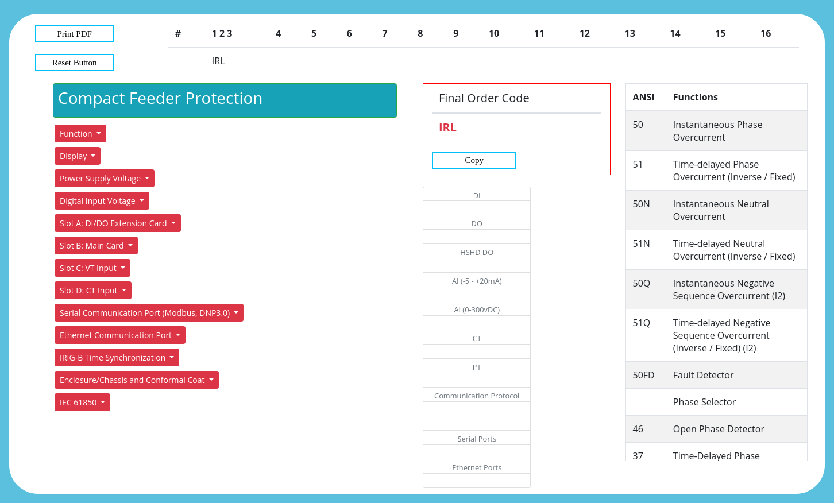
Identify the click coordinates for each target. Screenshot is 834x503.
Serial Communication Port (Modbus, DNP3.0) (146, 312)
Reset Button (74, 62)
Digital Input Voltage (98, 200)
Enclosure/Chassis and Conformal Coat (133, 379)
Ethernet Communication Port (117, 335)
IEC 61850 (79, 402)
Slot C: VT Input (89, 267)
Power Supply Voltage (101, 178)
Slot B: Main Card (93, 245)
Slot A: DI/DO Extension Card (114, 223)
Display (74, 155)
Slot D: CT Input (89, 290)
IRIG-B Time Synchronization (114, 357)
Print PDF (74, 33)
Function (77, 133)
